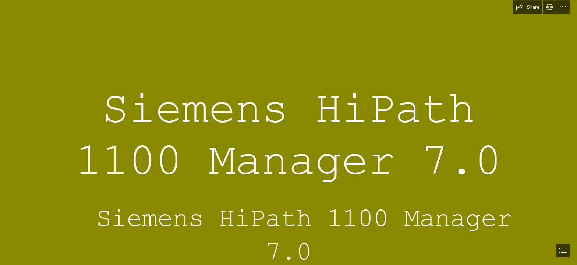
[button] (527, 7)
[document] (288, 132)
